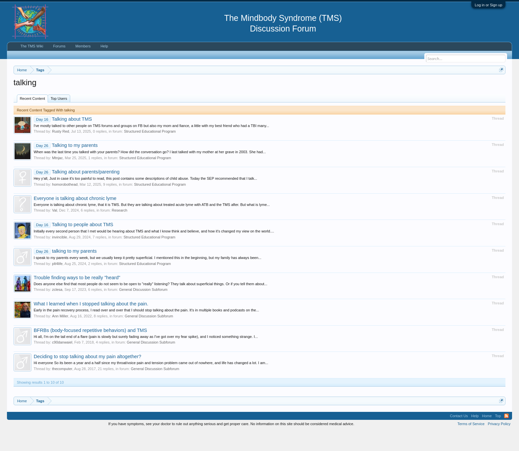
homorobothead (64, 204)
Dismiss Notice (499, 85)
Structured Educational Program (150, 152)
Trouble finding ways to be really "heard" (77, 297)
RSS (506, 435)
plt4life (57, 284)
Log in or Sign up (488, 5)
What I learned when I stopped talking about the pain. (91, 323)
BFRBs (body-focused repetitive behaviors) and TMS (90, 350)
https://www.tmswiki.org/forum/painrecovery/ (316, 86)
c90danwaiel (62, 362)
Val (54, 230)
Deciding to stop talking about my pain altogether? (87, 376)
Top (498, 436)
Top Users (59, 118)
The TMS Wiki (32, 46)
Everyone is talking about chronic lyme (75, 218)
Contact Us (459, 436)
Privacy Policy (499, 444)
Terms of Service (471, 444)
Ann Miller (60, 336)
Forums (59, 46)
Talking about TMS (63, 139)
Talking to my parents (66, 165)
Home (487, 436)
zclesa (57, 309)
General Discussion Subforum (143, 309)
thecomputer (62, 389)
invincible (59, 257)
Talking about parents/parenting (76, 191)
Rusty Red (60, 152)
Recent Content (32, 118)
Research (119, 230)
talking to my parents (65, 271)
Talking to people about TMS (73, 244)
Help (104, 46)
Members (83, 46)
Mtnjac (57, 178)
